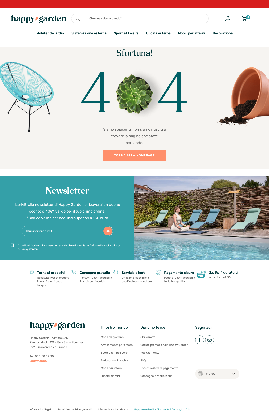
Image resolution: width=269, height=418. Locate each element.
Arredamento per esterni (117, 345)
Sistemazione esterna (89, 33)
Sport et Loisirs (126, 33)
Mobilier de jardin (50, 33)
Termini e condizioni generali (75, 409)
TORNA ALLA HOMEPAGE (134, 155)
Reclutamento (149, 352)
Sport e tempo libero (114, 352)
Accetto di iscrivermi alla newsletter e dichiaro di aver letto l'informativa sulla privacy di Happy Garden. (69, 247)
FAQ (143, 360)
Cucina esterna (158, 33)
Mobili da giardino (112, 337)
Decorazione (223, 33)
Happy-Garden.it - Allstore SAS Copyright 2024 (162, 409)
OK (108, 231)
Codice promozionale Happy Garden (164, 345)
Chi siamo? (147, 337)
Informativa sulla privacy (113, 409)
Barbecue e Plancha (114, 360)
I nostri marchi (110, 376)
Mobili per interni (191, 33)
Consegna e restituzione (156, 376)
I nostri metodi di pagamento (159, 368)
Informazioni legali (40, 409)
